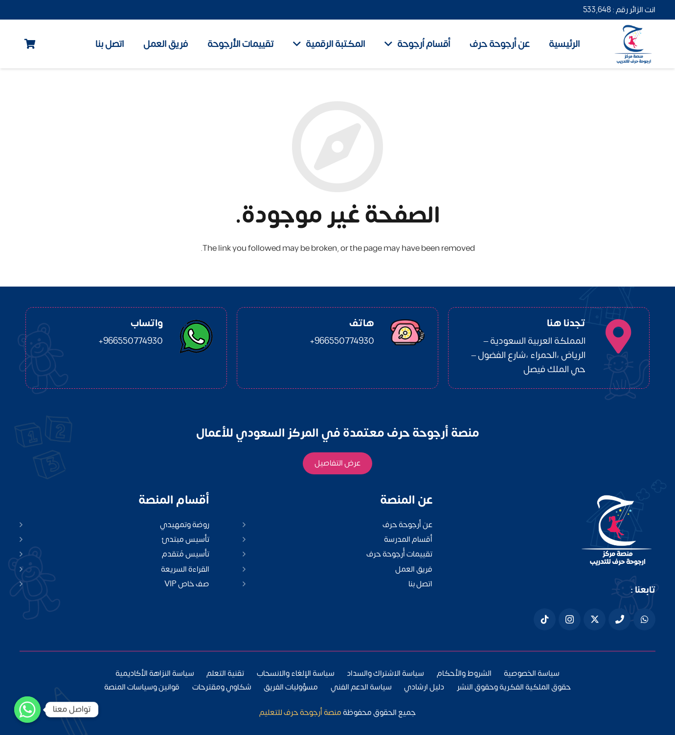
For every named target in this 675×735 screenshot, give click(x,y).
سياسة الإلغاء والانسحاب (296, 673)
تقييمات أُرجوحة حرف (399, 554)
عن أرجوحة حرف (407, 524)
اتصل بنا (420, 584)
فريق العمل (413, 569)
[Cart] (30, 44)
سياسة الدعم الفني (361, 687)
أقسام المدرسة (408, 539)
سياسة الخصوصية (532, 673)
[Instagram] (570, 619)
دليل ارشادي (424, 687)
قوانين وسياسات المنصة (142, 687)
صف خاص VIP (186, 584)
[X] (595, 619)
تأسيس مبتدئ (185, 539)
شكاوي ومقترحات (221, 687)
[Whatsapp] (27, 709)
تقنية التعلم (225, 673)
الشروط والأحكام (464, 673)
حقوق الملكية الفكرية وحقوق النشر (514, 687)
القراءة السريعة (185, 569)
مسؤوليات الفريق (291, 687)
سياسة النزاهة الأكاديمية (154, 673)
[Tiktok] (545, 619)
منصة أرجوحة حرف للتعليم (300, 712)
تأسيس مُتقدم (185, 554)
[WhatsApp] (644, 619)
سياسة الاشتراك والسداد (385, 673)
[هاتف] (619, 619)
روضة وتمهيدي (184, 524)
